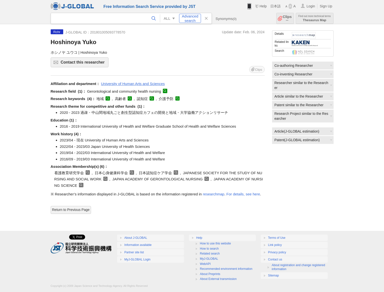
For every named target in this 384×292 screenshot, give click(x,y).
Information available (138, 245)
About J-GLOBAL (135, 238)
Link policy (275, 245)
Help (263, 6)
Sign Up (326, 6)
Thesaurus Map (314, 18)
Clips (287, 18)
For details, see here (243, 194)
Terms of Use (277, 238)
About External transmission (218, 279)
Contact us (275, 259)
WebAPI (205, 264)
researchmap (213, 194)
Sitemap (273, 275)
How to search (209, 248)
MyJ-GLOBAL (209, 258)
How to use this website (215, 243)
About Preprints (210, 274)
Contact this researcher (84, 63)
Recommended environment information (226, 269)
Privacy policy (277, 252)
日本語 (275, 6)
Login (311, 6)
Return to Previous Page (71, 210)
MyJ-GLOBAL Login (137, 259)
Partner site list (134, 252)
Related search (210, 253)
